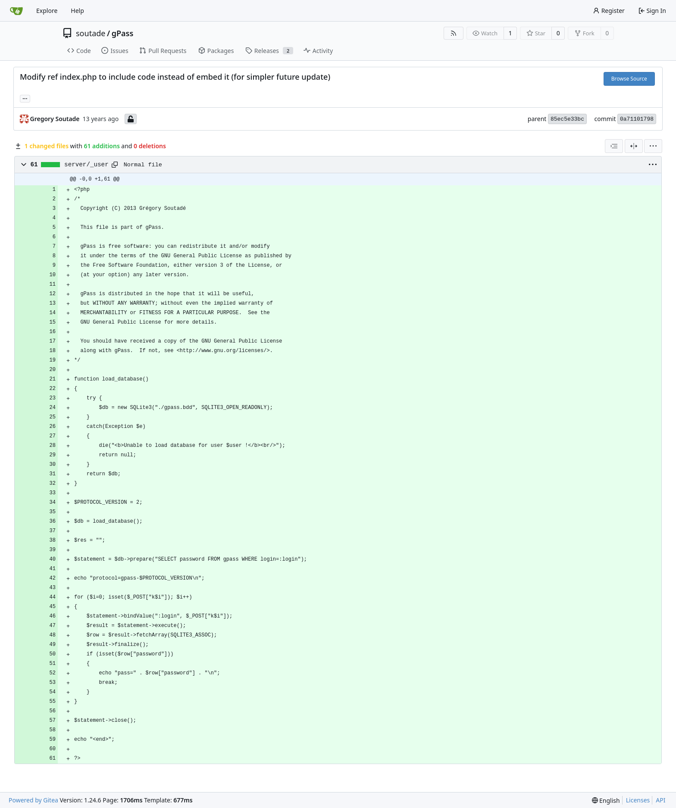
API (660, 800)
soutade (90, 33)
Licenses (638, 800)
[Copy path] (115, 165)
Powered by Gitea (33, 800)
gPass (123, 33)
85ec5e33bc (567, 119)
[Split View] (634, 146)
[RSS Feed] (453, 33)
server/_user (86, 164)
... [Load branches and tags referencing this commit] (25, 98)
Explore (46, 10)
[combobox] (614, 146)
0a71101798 (637, 119)
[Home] (16, 11)
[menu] (653, 146)
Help (77, 10)
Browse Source (629, 78)
